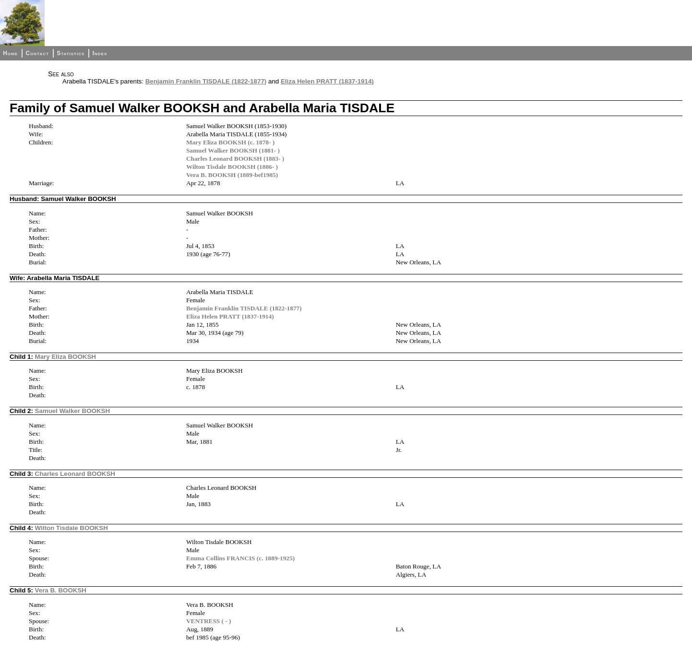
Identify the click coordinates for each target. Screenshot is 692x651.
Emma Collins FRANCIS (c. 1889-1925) (240, 558)
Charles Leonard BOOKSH (75, 473)
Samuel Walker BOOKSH (72, 410)
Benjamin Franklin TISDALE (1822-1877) (206, 81)
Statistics (70, 53)
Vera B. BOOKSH (60, 590)
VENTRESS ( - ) (208, 621)
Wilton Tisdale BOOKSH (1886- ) (232, 166)
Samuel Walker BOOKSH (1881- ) (233, 150)
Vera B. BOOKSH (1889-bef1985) (232, 174)
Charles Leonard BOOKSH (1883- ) (235, 158)
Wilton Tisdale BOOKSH (71, 528)
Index (100, 53)
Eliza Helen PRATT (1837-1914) (327, 81)
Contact (36, 53)
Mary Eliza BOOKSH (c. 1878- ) (230, 142)
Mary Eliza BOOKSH (65, 356)
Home (10, 53)
